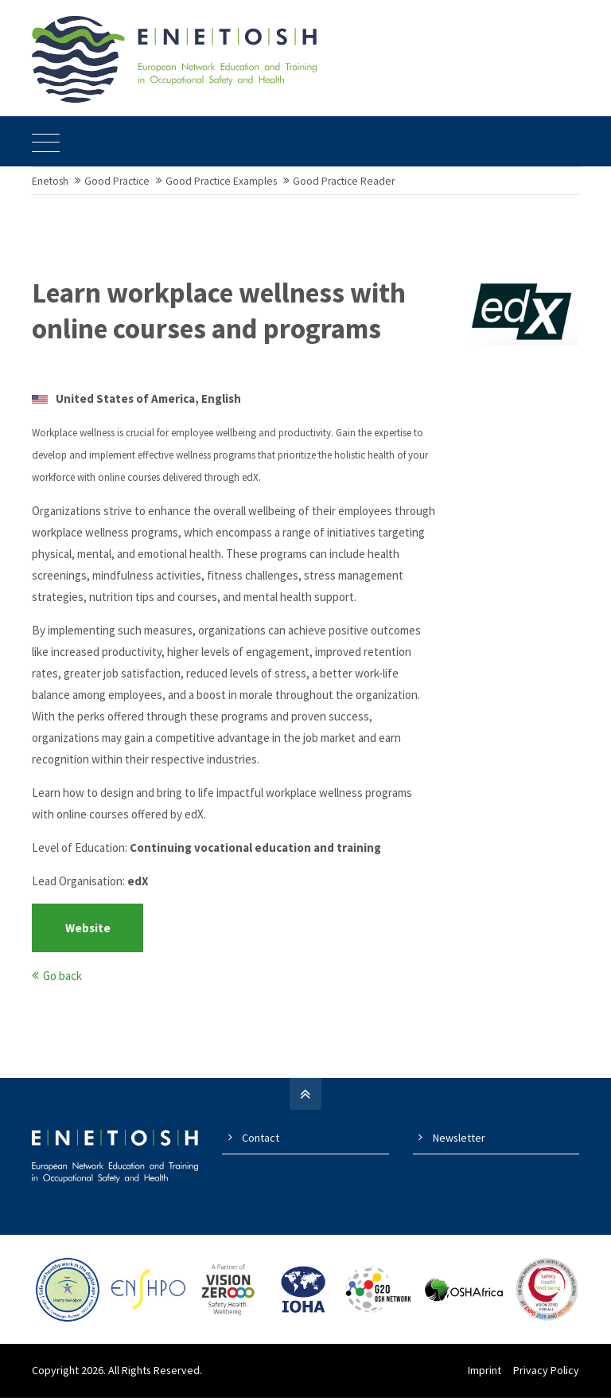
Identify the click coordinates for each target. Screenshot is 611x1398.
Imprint (484, 1371)
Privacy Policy (546, 1371)
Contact (260, 1138)
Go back (62, 976)
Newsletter (459, 1138)
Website (88, 928)
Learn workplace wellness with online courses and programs (219, 312)
